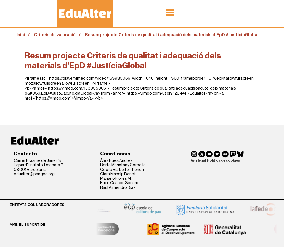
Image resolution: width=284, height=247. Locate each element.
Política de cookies (223, 160)
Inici (21, 35)
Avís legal (198, 160)
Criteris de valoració (55, 35)
